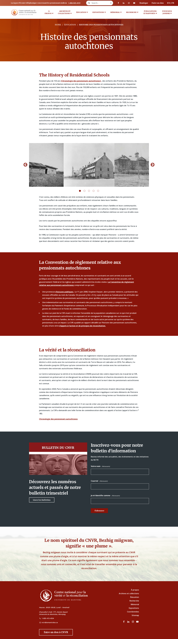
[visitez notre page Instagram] (129, 3)
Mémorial (135, 604)
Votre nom (100, 466)
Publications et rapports (150, 12)
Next (152, 165)
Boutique (144, 3)
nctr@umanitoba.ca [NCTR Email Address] (50, 622)
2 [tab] (86, 191)
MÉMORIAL (115, 12)
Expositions (98, 12)
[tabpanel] (89, 165)
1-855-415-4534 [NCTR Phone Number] (48, 618)
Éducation (81, 12)
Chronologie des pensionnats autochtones (58, 419)
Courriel (99, 481)
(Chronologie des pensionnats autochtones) (81, 81)
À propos (48, 12)
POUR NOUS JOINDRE (167, 12)
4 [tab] (95, 191)
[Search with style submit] (111, 3)
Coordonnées (133, 611)
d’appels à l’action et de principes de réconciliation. (82, 326)
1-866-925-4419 (74, 3)
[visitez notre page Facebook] (118, 3)
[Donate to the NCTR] (56, 632)
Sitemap (135, 615)
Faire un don (158, 3)
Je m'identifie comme (105, 495)
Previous (25, 165)
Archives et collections (64, 12)
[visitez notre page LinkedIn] (123, 3)
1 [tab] (81, 191)
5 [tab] (99, 191)
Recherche (131, 12)
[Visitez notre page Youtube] (134, 3)
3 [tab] (90, 191)
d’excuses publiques (64, 292)
